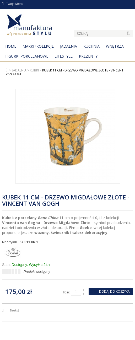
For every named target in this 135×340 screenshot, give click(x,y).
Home (10, 46)
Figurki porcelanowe (26, 56)
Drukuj (14, 310)
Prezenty (88, 56)
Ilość (66, 292)
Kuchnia (91, 46)
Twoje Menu (12, 4)
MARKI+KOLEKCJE (38, 46)
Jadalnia (68, 46)
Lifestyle (64, 56)
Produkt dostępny (37, 271)
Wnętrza (115, 46)
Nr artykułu (10, 242)
